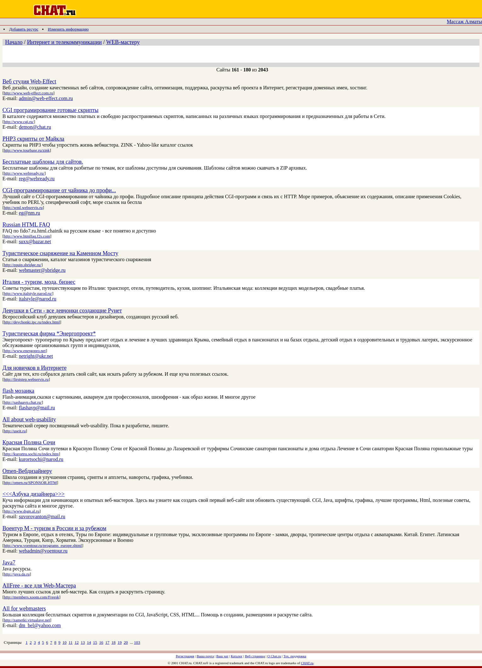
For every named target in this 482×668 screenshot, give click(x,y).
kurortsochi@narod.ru (41, 459)
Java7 (9, 562)
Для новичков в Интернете (35, 368)
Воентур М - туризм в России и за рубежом (54, 528)
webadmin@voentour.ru (43, 550)
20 (126, 642)
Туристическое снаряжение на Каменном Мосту (60, 253)
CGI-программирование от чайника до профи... (59, 190)
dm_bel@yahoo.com (40, 625)
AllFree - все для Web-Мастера (39, 585)
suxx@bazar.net (35, 241)
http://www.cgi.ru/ (19, 121)
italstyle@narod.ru (37, 298)
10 (64, 642)
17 (107, 642)
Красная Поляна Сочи (29, 442)
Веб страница (255, 656)
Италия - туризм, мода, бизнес (39, 282)
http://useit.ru (15, 431)
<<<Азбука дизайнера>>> (34, 494)
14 (89, 642)
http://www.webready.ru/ (24, 173)
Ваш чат (222, 656)
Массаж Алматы (464, 21)
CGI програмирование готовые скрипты (51, 110)
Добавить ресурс (23, 29)
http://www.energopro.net (25, 350)
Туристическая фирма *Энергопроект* (49, 333)
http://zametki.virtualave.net (27, 620)
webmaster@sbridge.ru (42, 270)
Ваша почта (205, 656)
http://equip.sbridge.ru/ (22, 264)
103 (137, 642)
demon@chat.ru (35, 127)
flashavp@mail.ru (37, 407)
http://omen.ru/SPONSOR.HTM (30, 482)
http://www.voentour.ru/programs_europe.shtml (43, 545)
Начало (13, 42)
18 (114, 642)
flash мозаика (18, 391)
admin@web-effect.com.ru (46, 98)
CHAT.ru (307, 663)
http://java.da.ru (17, 574)
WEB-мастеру (123, 42)
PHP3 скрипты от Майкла (33, 139)
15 (95, 642)
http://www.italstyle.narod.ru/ (28, 293)
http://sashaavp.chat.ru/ (23, 402)
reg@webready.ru (37, 178)
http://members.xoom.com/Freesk (31, 597)
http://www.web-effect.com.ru (28, 93)
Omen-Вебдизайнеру (27, 471)
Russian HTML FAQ (26, 225)
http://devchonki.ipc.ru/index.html (32, 322)
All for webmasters (24, 608)
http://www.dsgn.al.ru (21, 511)
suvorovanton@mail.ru (42, 516)
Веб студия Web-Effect (29, 81)
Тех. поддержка (295, 656)
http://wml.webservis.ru (23, 207)
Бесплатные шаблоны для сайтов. (43, 162)
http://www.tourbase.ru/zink (27, 150)
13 (83, 642)
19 (120, 642)
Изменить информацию (68, 29)
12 (77, 642)
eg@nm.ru (29, 213)
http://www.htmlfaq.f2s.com (27, 236)
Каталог (237, 656)
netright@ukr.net (36, 356)
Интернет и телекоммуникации (64, 42)
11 (71, 642)
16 (101, 642)
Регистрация (185, 656)
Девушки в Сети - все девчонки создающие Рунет (62, 310)
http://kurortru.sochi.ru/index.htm (31, 454)
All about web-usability (29, 419)
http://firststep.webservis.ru (26, 379)
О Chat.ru (274, 656)
